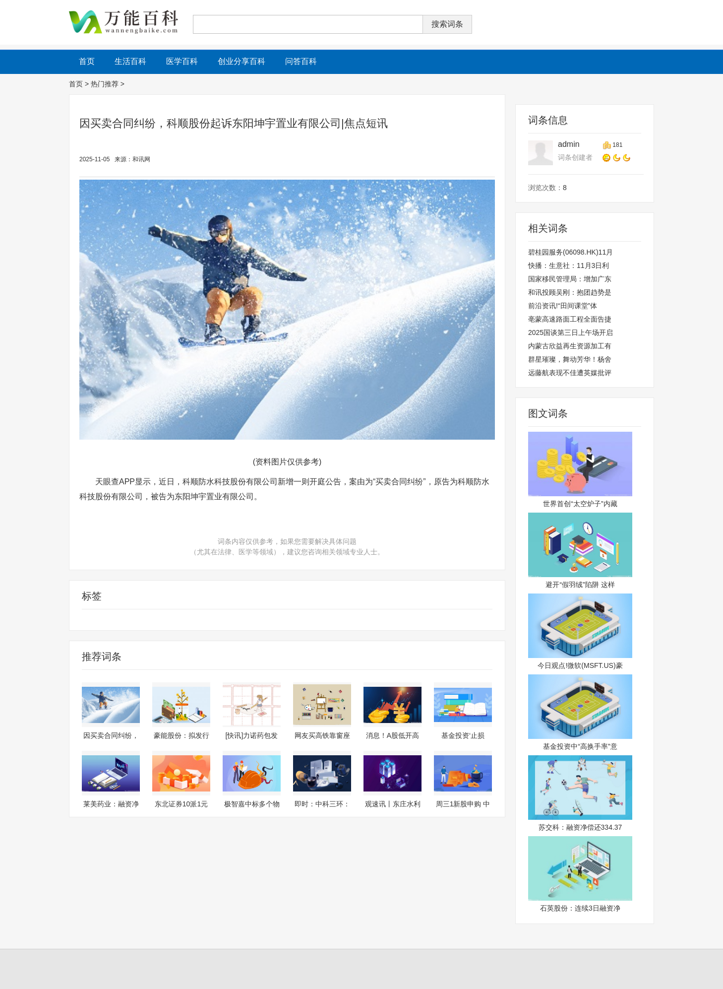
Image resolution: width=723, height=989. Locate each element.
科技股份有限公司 (97, 620)
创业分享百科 (241, 61)
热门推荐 (105, 84)
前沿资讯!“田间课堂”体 (562, 306)
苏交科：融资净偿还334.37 (580, 827)
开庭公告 (170, 620)
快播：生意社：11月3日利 (568, 265)
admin (569, 144)
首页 (76, 84)
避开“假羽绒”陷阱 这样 (579, 585)
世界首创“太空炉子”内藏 (580, 504)
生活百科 (130, 61)
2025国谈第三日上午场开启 (570, 332)
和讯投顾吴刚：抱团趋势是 (569, 292)
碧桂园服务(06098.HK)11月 (570, 252)
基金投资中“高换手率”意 (580, 746)
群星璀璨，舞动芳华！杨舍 (569, 359)
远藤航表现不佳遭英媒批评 (569, 373)
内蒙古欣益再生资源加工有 (569, 346)
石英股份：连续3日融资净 (580, 908)
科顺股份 (141, 620)
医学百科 (182, 61)
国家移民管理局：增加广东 (569, 279)
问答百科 (301, 61)
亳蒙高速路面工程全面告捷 (569, 319)
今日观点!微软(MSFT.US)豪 (580, 665)
